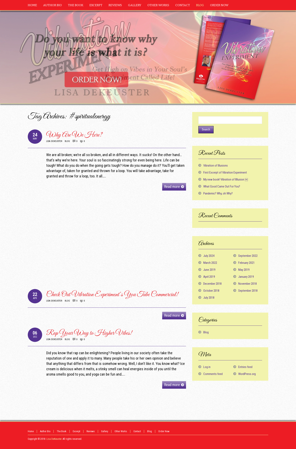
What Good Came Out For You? (221, 186)
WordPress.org (247, 374)
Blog (67, 141)
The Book (61, 431)
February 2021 (246, 263)
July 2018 (208, 297)
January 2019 (246, 277)
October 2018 (211, 290)
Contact (137, 431)
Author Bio (45, 431)
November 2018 (247, 284)
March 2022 (210, 263)
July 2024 (208, 256)
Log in (206, 367)
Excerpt (76, 431)
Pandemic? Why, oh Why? (218, 193)
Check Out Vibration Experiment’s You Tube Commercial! (112, 294)
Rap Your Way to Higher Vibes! (89, 333)
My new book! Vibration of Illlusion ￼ (225, 179)
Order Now (163, 431)
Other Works (120, 431)
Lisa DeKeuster (54, 141)
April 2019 (209, 277)
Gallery (104, 431)
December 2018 (212, 284)
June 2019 (209, 270)
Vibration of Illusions (215, 165)
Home (31, 431)
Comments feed (213, 374)
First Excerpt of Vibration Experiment (225, 172)
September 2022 (248, 256)
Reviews (91, 431)
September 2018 (248, 290)
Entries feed (245, 367)
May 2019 (244, 270)
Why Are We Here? (74, 135)
